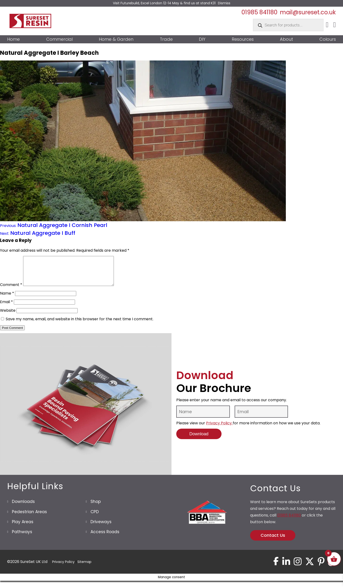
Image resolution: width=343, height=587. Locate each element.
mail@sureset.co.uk (308, 12)
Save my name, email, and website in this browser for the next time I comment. (79, 324)
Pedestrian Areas (29, 517)
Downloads (23, 507)
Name (7, 299)
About (286, 39)
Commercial (59, 39)
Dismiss (224, 3)
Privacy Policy (219, 428)
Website (7, 316)
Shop (96, 507)
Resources (243, 39)
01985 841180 (259, 12)
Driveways (101, 527)
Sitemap (84, 567)
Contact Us (273, 541)
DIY (202, 39)
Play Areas (22, 527)
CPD (95, 517)
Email (6, 307)
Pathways (22, 537)
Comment (11, 290)
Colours (327, 39)
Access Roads (105, 537)
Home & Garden (116, 39)
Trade (166, 39)
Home (13, 39)
